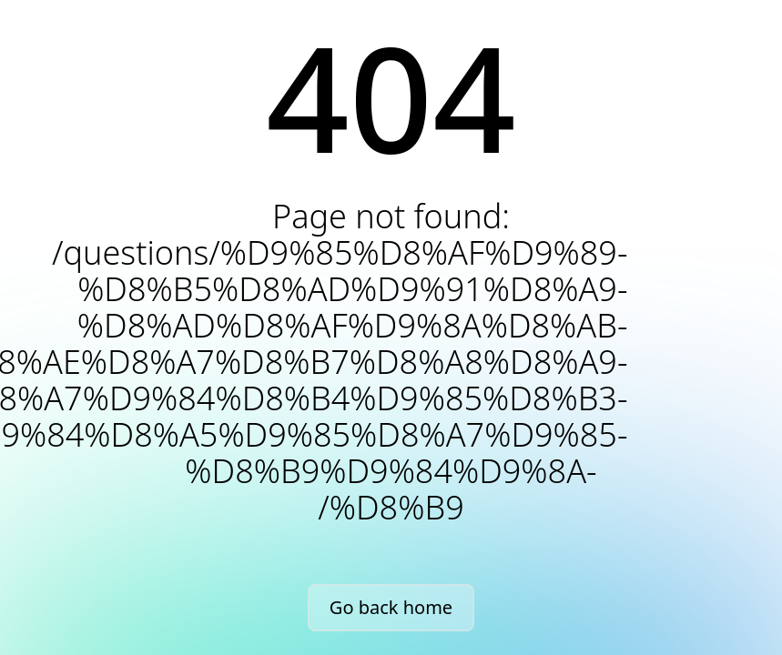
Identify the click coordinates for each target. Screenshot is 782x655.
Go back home (391, 607)
